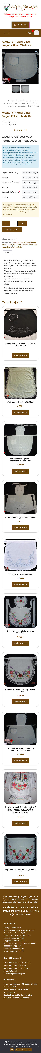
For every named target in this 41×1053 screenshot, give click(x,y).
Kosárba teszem (12, 230)
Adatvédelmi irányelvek (23, 1050)
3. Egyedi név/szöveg (11, 192)
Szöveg (5, 177)
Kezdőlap (12, 101)
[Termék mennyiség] (14, 223)
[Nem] (38, 1046)
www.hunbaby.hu (12, 984)
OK (12, 1050)
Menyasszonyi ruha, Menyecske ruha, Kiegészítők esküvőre (19, 246)
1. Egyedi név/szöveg (10, 172)
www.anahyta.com (13, 989)
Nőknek (20, 101)
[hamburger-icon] (6, 33)
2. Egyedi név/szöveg (11, 182)
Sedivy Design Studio (13, 995)
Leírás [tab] (7, 253)
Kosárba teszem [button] (20, 356)
